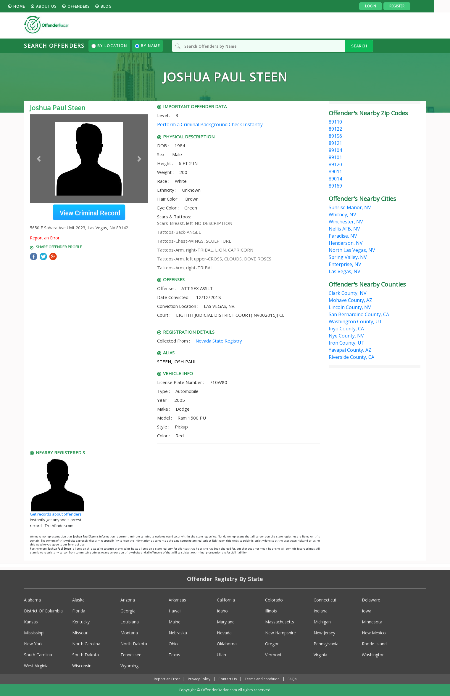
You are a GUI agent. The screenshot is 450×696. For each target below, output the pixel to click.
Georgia (128, 611)
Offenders (94, 6)
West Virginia (36, 666)
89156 (335, 136)
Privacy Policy (199, 679)
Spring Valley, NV (348, 257)
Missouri (80, 633)
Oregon (272, 644)
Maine (174, 622)
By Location (109, 45)
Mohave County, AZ (350, 300)
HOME (35, 6)
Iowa (366, 611)
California (226, 600)
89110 (335, 122)
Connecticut (325, 600)
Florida (78, 611)
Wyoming (129, 666)
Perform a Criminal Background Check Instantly (210, 124)
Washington (373, 655)
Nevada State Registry (219, 341)
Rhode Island (374, 644)
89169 (335, 186)
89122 (335, 129)
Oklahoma (227, 644)
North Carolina (86, 644)
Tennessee (130, 655)
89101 (335, 157)
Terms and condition (262, 679)
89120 (335, 164)
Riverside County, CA (351, 357)
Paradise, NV (343, 236)
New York (33, 644)
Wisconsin (81, 666)
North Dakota (133, 644)
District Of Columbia (43, 611)
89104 (335, 150)
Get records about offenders (56, 514)
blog (122, 6)
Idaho (222, 611)
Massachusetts (279, 622)
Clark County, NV (348, 293)
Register (412, 6)
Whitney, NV (342, 214)
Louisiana (129, 622)
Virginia (320, 655)
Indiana (321, 611)
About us (62, 6)
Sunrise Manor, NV (350, 207)
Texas (174, 655)
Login (386, 6)
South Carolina (38, 655)
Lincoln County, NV (350, 307)
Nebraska (178, 633)
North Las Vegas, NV (352, 250)
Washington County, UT (355, 321)
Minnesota (372, 622)
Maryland (226, 622)
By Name (147, 45)
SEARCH (359, 46)
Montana (129, 633)
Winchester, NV (346, 221)
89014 (335, 178)
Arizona (127, 600)
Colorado (274, 600)
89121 (335, 143)
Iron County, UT (346, 343)
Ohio (173, 644)
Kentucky (81, 622)
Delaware (371, 600)
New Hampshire (280, 633)
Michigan (322, 622)
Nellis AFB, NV (344, 228)
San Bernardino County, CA (359, 314)
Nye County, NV (346, 335)
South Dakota (85, 655)
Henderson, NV (346, 243)
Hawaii (175, 611)
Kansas (31, 622)
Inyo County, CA (346, 328)
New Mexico (374, 633)
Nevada (224, 633)
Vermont (273, 655)
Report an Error (44, 238)
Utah (221, 655)
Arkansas (177, 600)
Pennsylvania (326, 644)
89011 (335, 171)
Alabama (32, 600)
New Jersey (324, 633)
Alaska (78, 600)
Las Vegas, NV (344, 271)
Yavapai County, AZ (350, 350)
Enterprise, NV (345, 264)
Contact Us (227, 679)
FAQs (292, 679)
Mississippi (34, 633)
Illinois (271, 611)
